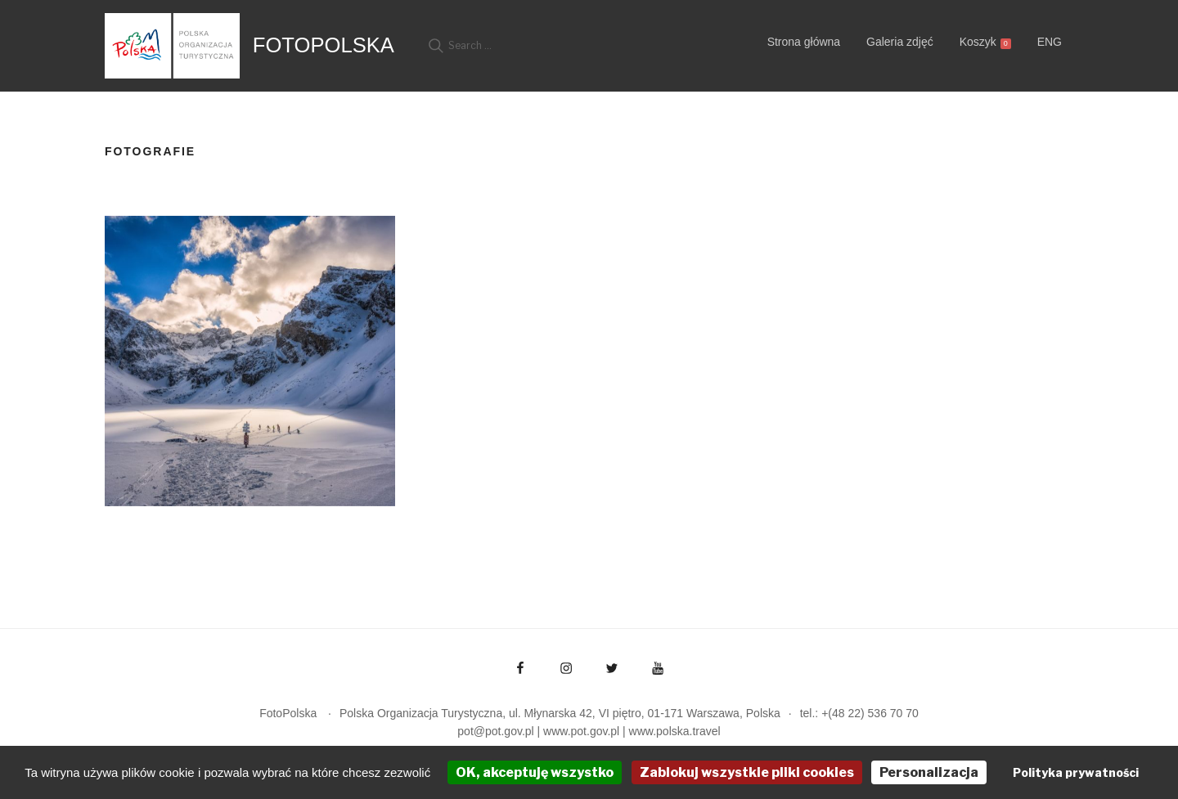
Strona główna (804, 41)
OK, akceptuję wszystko (535, 772)
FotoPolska (323, 45)
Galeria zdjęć (899, 41)
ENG (1049, 41)
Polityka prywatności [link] (1076, 772)
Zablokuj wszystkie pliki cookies (747, 772)
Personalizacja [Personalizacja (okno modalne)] (928, 772)
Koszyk (985, 42)
